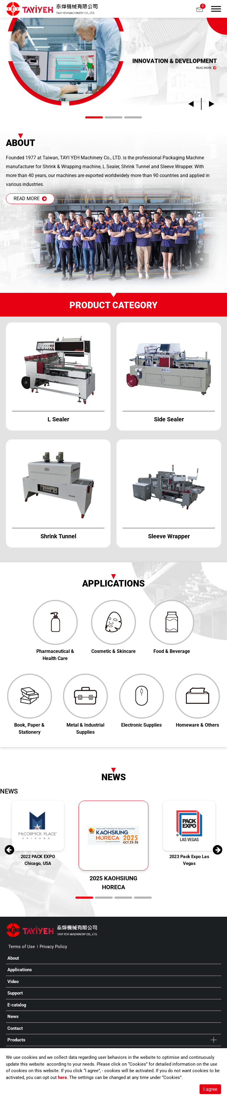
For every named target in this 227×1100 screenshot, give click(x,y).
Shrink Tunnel (135, 166)
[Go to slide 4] (143, 898)
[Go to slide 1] (94, 117)
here (62, 1077)
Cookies (137, 1064)
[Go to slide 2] (113, 117)
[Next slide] (207, 104)
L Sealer (111, 166)
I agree (210, 1089)
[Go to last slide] (194, 104)
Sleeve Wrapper (176, 166)
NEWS (9, 791)
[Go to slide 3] (133, 117)
